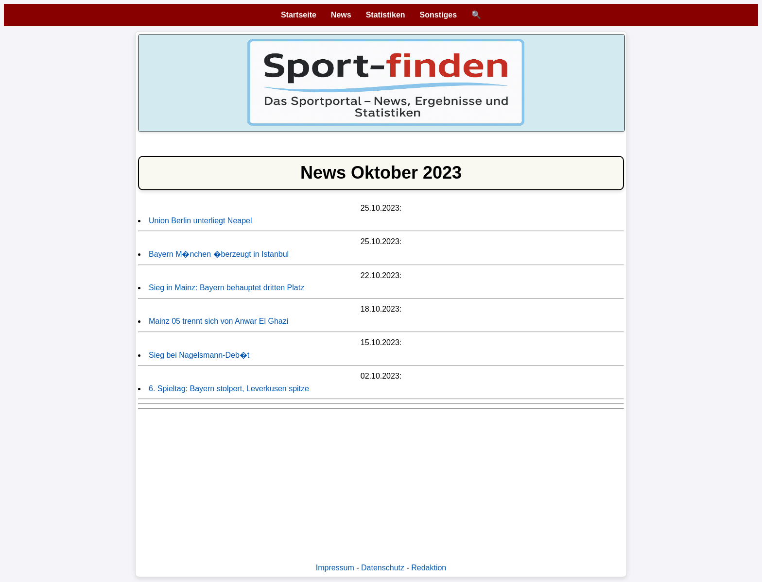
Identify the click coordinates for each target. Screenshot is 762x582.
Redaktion (428, 568)
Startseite (298, 15)
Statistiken (385, 15)
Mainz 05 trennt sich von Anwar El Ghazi (218, 321)
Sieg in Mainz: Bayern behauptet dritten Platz (226, 287)
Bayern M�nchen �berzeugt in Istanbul (219, 254)
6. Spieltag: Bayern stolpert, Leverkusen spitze (229, 388)
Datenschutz (382, 568)
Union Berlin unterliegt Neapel (200, 220)
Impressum (335, 568)
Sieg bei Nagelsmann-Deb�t (199, 355)
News (341, 15)
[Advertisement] (381, 481)
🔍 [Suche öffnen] (476, 15)
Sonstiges (438, 15)
